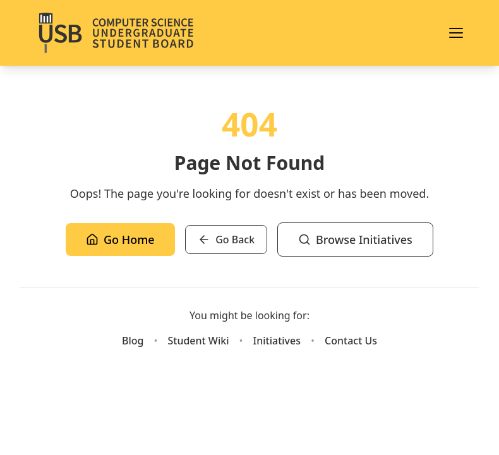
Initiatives (277, 341)
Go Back (226, 239)
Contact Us (351, 341)
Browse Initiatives (355, 239)
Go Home (120, 239)
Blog (132, 341)
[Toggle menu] (456, 32)
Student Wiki (198, 341)
